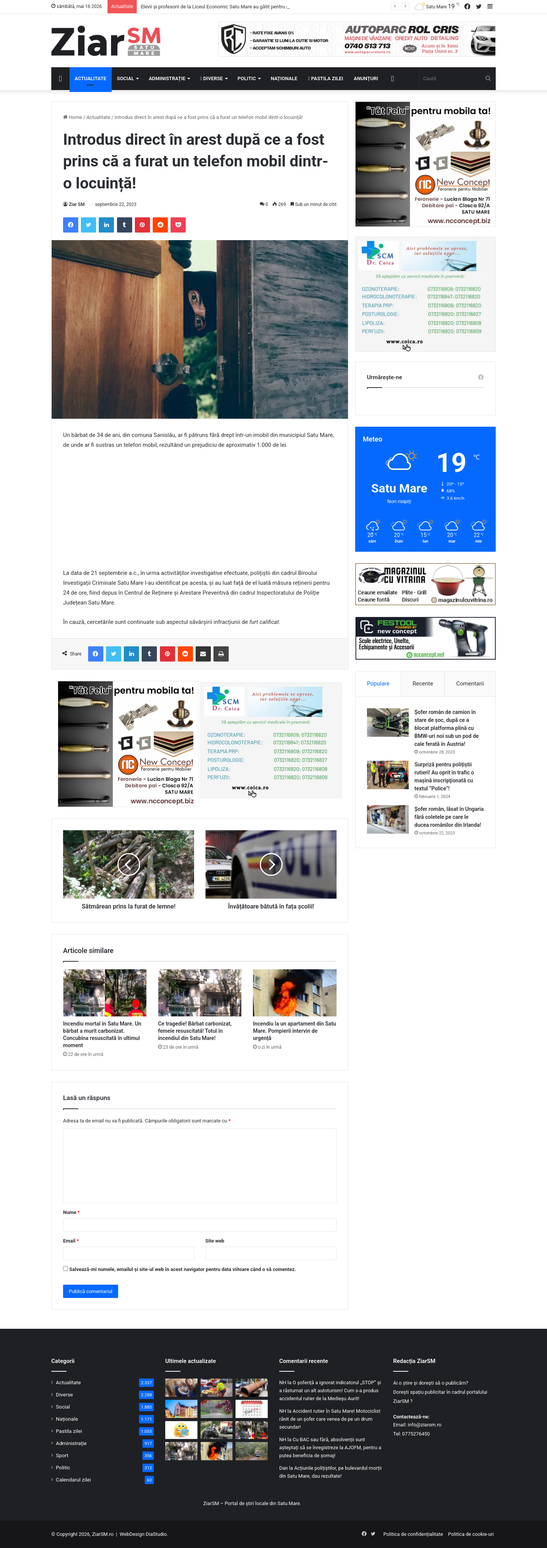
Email (71, 1241)
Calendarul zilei (73, 1480)
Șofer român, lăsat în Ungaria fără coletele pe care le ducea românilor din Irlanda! (449, 817)
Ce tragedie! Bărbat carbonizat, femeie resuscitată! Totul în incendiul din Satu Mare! (195, 1031)
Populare (378, 683)
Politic (247, 78)
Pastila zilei (325, 78)
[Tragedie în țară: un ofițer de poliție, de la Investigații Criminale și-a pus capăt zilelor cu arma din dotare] (252, 1451)
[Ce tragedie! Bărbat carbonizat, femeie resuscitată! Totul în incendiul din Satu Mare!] (200, 992)
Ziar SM (77, 204)
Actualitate (90, 78)
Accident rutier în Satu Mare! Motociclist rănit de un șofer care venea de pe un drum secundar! (329, 1419)
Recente (423, 683)
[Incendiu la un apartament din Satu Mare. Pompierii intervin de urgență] (295, 992)
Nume (71, 1212)
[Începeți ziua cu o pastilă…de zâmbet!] (181, 1430)
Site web (214, 1241)
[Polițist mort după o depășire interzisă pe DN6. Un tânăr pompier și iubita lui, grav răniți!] (217, 1430)
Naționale (284, 78)
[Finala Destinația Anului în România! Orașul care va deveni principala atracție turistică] (181, 1409)
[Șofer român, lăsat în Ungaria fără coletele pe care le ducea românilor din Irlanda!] (388, 819)
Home (72, 117)
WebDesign (132, 1534)
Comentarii (470, 683)
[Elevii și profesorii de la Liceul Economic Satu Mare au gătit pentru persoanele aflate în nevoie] (181, 1388)
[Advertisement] (200, 512)
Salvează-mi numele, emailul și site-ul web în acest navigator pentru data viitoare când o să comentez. (182, 1269)
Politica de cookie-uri (471, 1534)
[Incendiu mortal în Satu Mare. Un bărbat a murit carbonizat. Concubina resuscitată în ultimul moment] (105, 992)
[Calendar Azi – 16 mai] (252, 1409)
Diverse (211, 78)
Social (125, 78)
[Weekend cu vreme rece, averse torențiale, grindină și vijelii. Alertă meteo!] (217, 1409)
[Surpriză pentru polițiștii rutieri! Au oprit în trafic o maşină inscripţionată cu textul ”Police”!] (388, 775)
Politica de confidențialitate (413, 1534)
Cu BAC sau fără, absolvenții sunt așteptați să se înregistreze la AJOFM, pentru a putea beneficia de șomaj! (330, 1447)
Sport (62, 1455)
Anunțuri (366, 78)
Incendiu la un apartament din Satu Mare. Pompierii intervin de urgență (294, 1031)
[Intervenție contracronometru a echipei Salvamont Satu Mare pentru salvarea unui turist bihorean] (217, 1388)
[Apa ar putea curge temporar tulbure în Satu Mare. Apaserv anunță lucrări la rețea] (252, 1388)
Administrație (167, 78)
